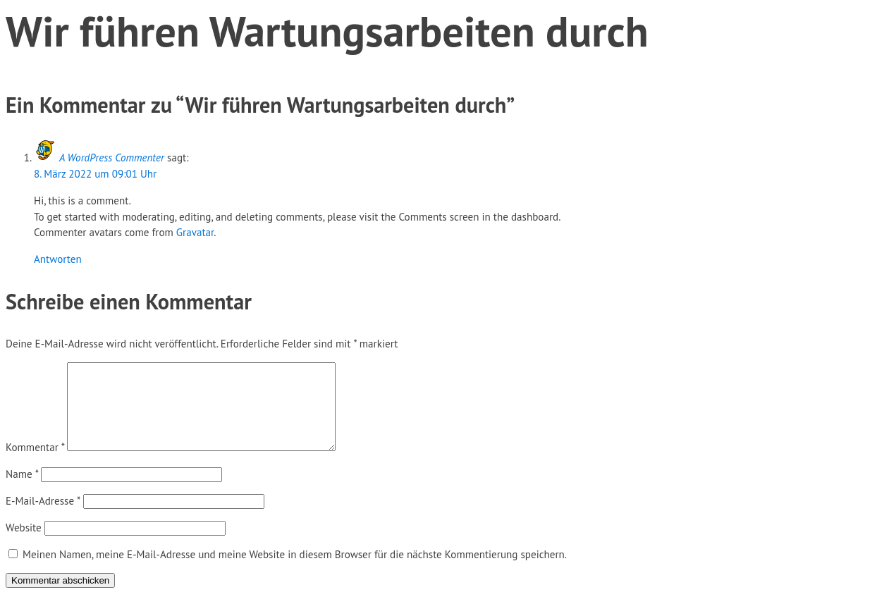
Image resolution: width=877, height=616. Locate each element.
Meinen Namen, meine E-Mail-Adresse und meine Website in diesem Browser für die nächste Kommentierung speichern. (295, 571)
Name (22, 491)
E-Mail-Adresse (43, 517)
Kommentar (35, 464)
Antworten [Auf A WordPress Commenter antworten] (58, 259)
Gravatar (195, 232)
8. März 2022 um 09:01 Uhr (95, 173)
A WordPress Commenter (111, 157)
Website (24, 544)
